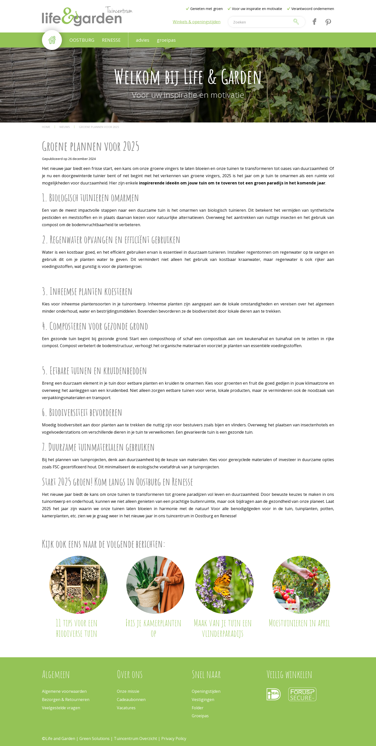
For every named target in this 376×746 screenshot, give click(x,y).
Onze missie (128, 691)
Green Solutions (95, 738)
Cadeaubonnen (131, 699)
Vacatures (126, 708)
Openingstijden (206, 691)
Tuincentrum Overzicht (135, 738)
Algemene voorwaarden (64, 691)
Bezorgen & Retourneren (65, 699)
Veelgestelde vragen (61, 708)
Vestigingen (203, 699)
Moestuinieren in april (299, 623)
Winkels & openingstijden (196, 21)
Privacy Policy (173, 738)
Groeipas (200, 716)
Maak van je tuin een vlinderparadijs (223, 628)
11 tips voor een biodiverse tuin (76, 628)
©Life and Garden (58, 738)
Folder (197, 708)
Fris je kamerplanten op (153, 628)
